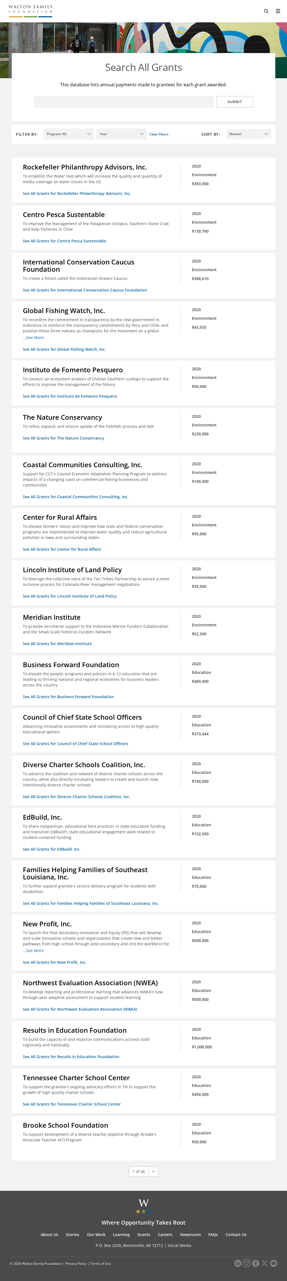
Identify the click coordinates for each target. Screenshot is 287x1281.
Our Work (96, 1234)
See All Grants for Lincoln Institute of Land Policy (70, 596)
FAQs (213, 1234)
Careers (165, 1234)
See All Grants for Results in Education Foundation (71, 1056)
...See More (33, 337)
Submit (235, 102)
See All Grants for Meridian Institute (57, 643)
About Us (49, 1234)
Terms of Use (100, 1263)
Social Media (179, 1245)
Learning (121, 1234)
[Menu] (278, 11)
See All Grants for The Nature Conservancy (63, 438)
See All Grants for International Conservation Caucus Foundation (85, 290)
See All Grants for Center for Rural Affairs (62, 549)
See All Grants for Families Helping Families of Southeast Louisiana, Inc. (91, 903)
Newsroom (190, 1234)
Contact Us (236, 1234)
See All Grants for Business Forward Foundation (68, 696)
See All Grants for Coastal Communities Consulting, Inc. (76, 496)
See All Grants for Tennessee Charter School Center (72, 1104)
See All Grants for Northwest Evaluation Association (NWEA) (80, 1009)
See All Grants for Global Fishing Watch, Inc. (64, 349)
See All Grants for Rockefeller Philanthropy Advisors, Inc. (77, 193)
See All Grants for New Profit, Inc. (54, 962)
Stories (72, 1234)
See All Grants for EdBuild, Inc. (52, 849)
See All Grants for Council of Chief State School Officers (75, 743)
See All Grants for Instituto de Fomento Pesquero (70, 396)
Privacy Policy (76, 1263)
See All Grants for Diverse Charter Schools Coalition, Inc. (76, 796)
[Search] (266, 11)
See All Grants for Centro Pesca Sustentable (64, 241)
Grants (144, 1234)
